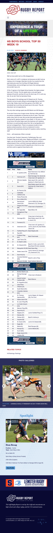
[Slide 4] (23, 470)
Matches (21, 1)
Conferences (13, 1)
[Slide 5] (26, 470)
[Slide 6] (29, 470)
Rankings (24, 50)
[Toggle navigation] (8, 17)
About (35, 1)
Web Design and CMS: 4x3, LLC (26, 520)
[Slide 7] (32, 470)
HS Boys (17, 50)
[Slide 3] (21, 470)
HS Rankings (11, 353)
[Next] (49, 386)
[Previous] (4, 386)
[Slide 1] (15, 470)
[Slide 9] (38, 470)
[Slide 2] (18, 470)
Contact (41, 1)
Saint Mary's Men (15, 450)
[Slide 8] (35, 470)
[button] (9, 444)
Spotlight (29, 1)
